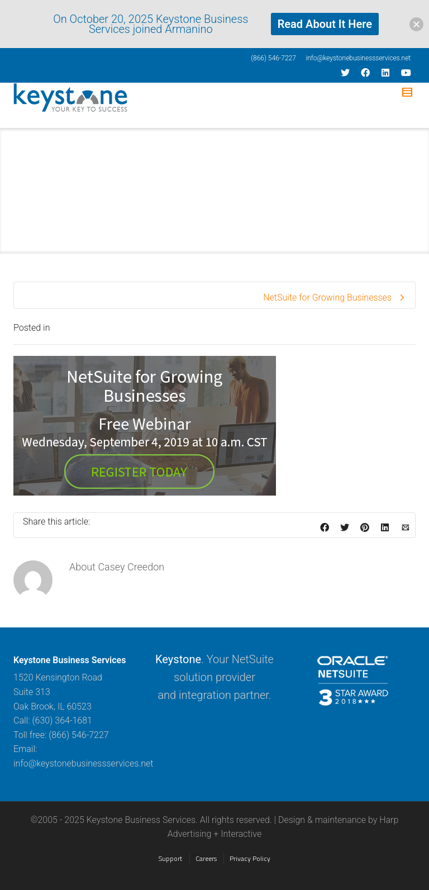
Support (170, 858)
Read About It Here (325, 24)
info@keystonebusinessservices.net (358, 58)
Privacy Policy (250, 858)
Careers (206, 858)
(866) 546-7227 (273, 58)
